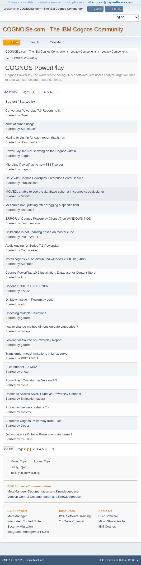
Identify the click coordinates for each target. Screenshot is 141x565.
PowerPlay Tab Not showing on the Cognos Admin (40, 151)
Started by (27, 101)
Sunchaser (28, 129)
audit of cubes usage (20, 124)
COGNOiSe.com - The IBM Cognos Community (63, 29)
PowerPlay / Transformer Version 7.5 (31, 380)
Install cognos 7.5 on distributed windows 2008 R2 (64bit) (45, 259)
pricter (25, 371)
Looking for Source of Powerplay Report (33, 340)
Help (101, 560)
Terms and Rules (116, 560)
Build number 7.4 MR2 (21, 367)
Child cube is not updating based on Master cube (39, 232)
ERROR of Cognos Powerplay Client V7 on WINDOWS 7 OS (48, 218)
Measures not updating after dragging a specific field (42, 205)
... (54, 92)
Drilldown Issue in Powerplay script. (30, 299)
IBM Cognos (107, 526)
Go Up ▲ (133, 560)
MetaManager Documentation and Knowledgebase (43, 491)
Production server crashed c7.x (27, 407)
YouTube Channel (71, 521)
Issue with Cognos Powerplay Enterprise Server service (44, 178)
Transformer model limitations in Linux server (36, 353)
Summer (27, 264)
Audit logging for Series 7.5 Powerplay (32, 245)
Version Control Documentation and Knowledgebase (44, 496)
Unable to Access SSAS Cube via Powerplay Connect (43, 394)
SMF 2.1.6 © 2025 (12, 560)
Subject (11, 101)
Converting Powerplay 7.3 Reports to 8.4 (33, 110)
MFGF (25, 196)
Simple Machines (34, 560)
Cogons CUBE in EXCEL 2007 (26, 286)
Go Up (8, 449)
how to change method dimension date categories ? (41, 326)
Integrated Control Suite (24, 521)
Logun (25, 156)
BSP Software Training (75, 516)
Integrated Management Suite (28, 531)
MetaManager (17, 516)
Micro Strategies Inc (113, 521)
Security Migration (20, 526)
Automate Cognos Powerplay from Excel (33, 421)
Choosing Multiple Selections (25, 313)
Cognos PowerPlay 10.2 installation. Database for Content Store (50, 272)
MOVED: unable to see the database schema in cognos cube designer (54, 191)
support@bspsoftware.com (112, 2)
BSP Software (108, 516)
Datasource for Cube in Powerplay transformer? (38, 434)
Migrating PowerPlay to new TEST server (34, 164)
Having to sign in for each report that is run (35, 137)
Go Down (11, 92)
